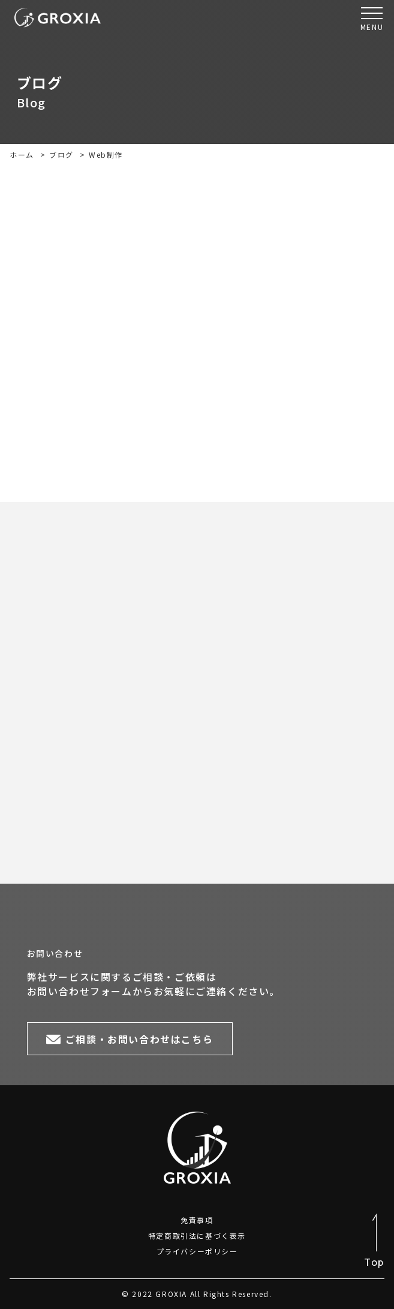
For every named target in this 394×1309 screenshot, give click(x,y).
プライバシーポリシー (197, 1251)
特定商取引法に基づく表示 (197, 1235)
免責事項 (197, 1220)
